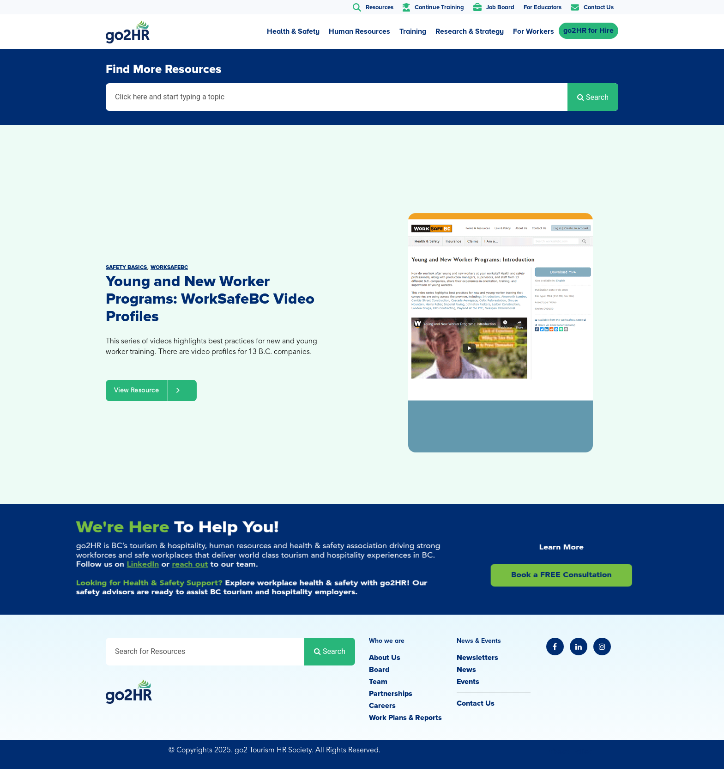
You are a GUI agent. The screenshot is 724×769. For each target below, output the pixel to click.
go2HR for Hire (588, 30)
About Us (384, 657)
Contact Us (476, 703)
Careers (382, 705)
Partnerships (390, 693)
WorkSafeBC (169, 267)
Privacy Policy (568, 751)
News (466, 669)
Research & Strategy (469, 31)
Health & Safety (293, 31)
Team (378, 681)
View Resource (151, 390)
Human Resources (359, 31)
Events (468, 681)
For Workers (533, 31)
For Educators (542, 7)
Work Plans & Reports (405, 717)
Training (412, 31)
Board (379, 669)
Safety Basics (126, 267)
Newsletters (477, 657)
